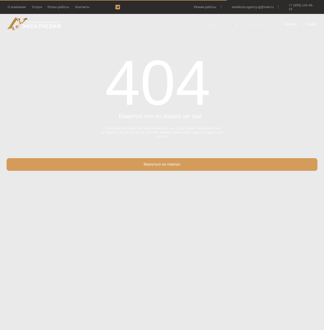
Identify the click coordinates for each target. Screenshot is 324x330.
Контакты (82, 7)
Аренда (291, 24)
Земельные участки (183, 24)
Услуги (37, 7)
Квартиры (130, 24)
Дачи (212, 24)
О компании (17, 7)
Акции (311, 24)
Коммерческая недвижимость (250, 24)
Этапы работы (58, 7)
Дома (152, 24)
